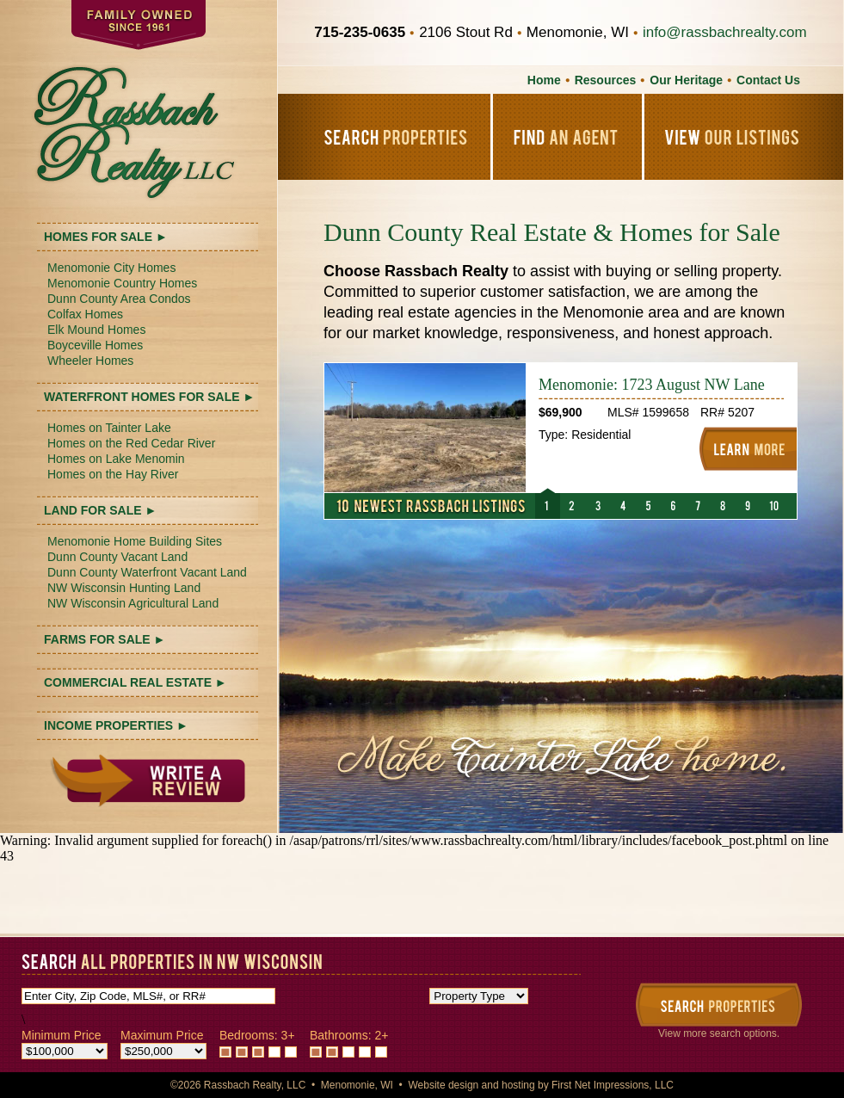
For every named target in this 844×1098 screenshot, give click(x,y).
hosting (518, 1085)
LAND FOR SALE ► (100, 510)
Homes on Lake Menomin (116, 459)
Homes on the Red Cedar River (131, 443)
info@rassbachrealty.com (725, 32)
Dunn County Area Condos (119, 298)
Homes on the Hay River (113, 474)
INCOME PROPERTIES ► (116, 725)
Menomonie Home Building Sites (134, 541)
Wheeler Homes (90, 360)
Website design (443, 1085)
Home (544, 80)
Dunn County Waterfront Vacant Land (147, 572)
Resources (606, 80)
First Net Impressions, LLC (612, 1085)
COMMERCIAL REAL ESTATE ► (135, 682)
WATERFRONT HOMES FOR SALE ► (149, 397)
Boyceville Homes (95, 345)
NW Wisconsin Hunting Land (123, 588)
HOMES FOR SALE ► (106, 237)
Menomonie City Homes (111, 267)
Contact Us (768, 80)
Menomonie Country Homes (122, 283)
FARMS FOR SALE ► (104, 639)
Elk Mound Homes (96, 329)
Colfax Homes (85, 314)
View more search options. (718, 1033)
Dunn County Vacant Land (117, 557)
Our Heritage (686, 80)
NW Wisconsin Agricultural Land (133, 603)
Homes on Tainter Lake (109, 428)
